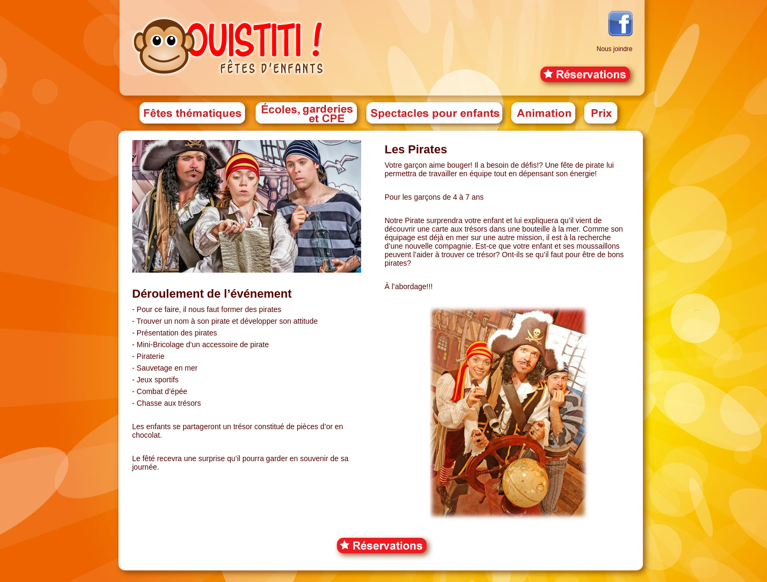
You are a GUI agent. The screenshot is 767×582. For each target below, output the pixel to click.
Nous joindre (614, 49)
